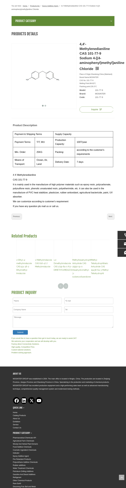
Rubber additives (19, 465)
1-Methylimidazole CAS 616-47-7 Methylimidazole (43, 263)
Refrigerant (17, 477)
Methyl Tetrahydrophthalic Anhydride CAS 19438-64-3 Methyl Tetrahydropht (99, 266)
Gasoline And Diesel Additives (24, 474)
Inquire (96, 109)
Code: (82, 97)
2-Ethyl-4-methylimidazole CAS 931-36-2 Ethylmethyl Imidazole (24, 266)
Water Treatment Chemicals (23, 468)
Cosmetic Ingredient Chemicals (24, 450)
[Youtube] (39, 400)
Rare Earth (17, 483)
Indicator (16, 453)
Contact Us (17, 428)
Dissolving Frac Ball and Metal (24, 487)
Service (16, 425)
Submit (20, 332)
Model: (83, 90)
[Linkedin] (23, 400)
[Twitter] (31, 400)
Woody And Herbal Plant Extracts (25, 444)
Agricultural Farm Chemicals (23, 441)
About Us (16, 419)
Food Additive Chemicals (22, 447)
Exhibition (16, 422)
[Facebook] (16, 400)
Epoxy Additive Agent (21, 456)
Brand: (83, 94)
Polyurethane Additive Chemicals (25, 462)
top (121, 477)
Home (15, 412)
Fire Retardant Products (22, 459)
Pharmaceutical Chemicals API (24, 438)
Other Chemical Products (22, 481)
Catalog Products (19, 415)
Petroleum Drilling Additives (23, 471)
